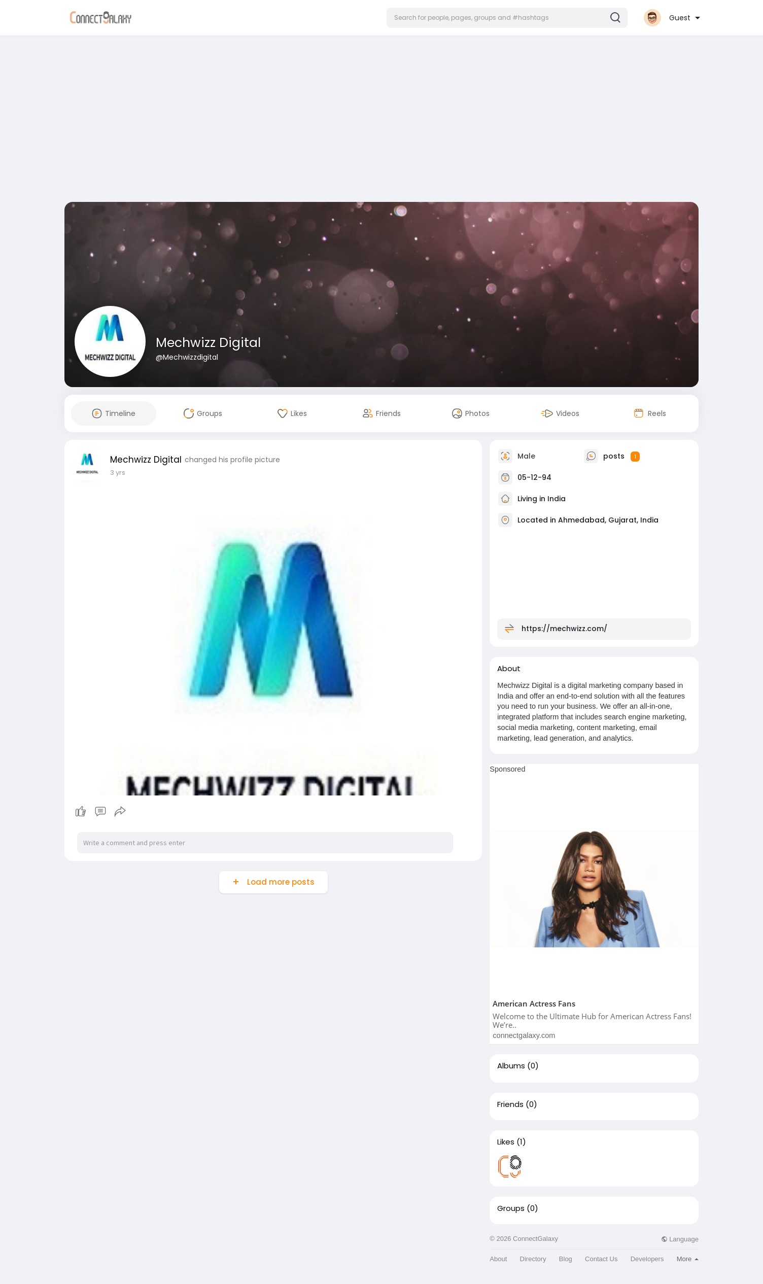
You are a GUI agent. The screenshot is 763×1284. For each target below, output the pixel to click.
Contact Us (601, 1259)
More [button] (688, 1259)
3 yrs (117, 472)
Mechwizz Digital (208, 343)
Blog (565, 1259)
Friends (510, 1104)
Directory (533, 1259)
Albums (511, 1066)
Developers (647, 1259)
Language (680, 1239)
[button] (507, 18)
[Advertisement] (381, 121)
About (498, 1259)
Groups (511, 1208)
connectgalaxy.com (524, 1035)
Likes (505, 1142)
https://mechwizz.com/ (564, 628)
